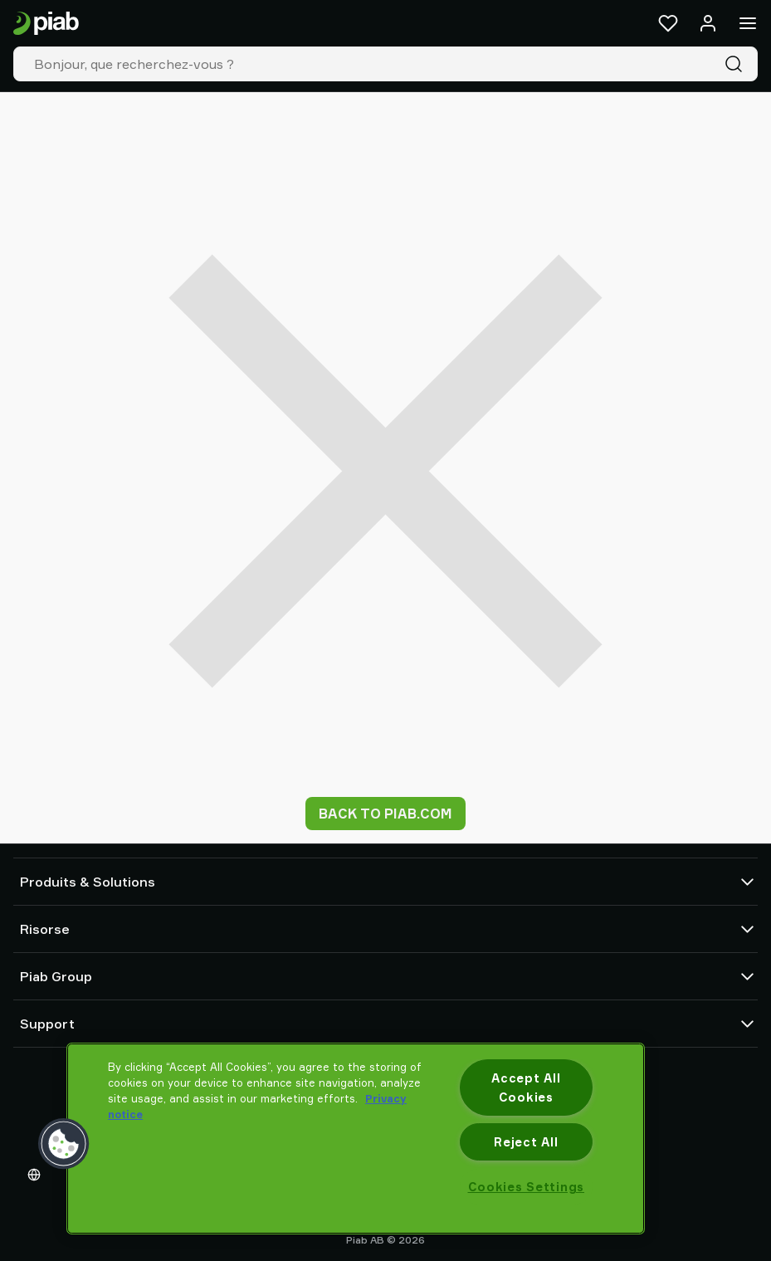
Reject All (526, 1142)
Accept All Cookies (525, 1087)
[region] (355, 1138)
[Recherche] (737, 64)
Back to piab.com (385, 813)
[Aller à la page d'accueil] (46, 24)
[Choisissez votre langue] (37, 1174)
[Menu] (748, 23)
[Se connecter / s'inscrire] (708, 23)
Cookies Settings (526, 1187)
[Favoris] (668, 23)
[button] (63, 1144)
